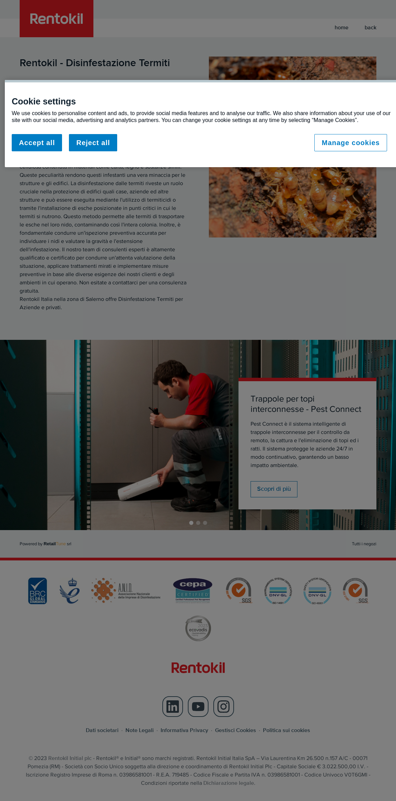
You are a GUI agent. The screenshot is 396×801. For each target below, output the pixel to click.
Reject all (93, 142)
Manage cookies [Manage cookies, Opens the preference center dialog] (351, 142)
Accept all (37, 142)
